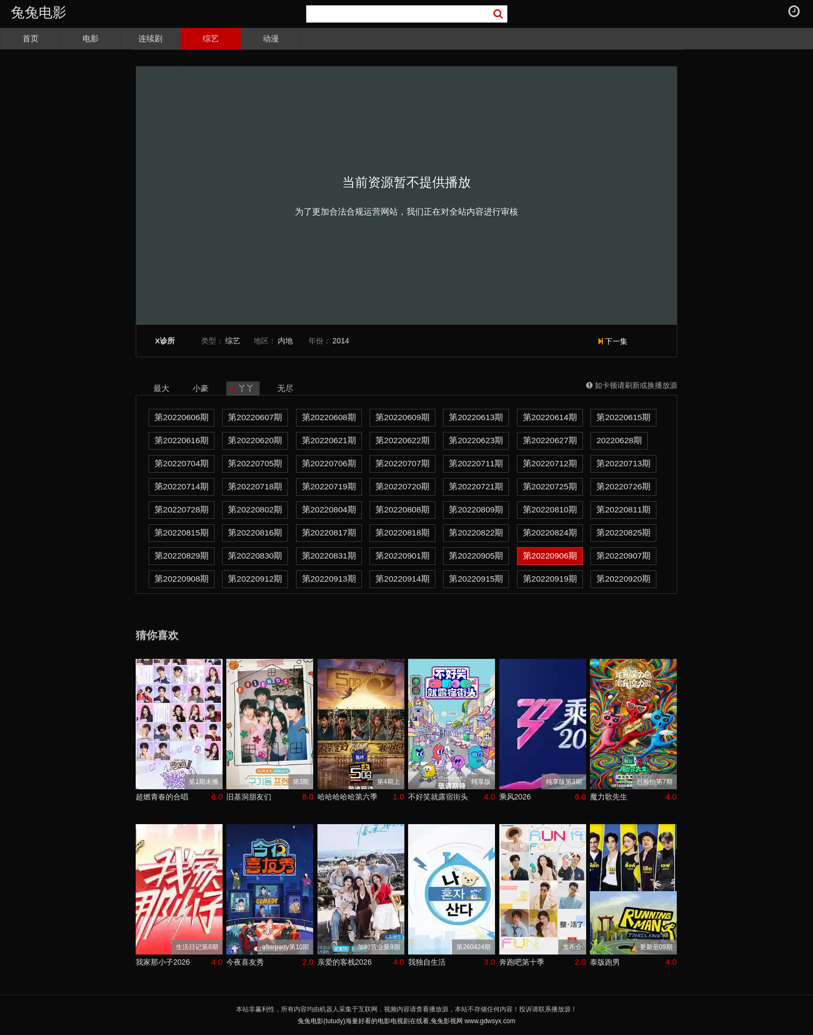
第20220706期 (329, 463)
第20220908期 (181, 578)
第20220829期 (181, 555)
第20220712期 (550, 463)
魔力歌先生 (608, 796)
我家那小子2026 (163, 962)
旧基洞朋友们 (248, 796)
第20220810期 (550, 509)
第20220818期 (402, 532)
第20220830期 (255, 555)
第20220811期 (623, 509)
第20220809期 (476, 509)
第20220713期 (623, 463)
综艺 (211, 38)
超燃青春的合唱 (162, 796)
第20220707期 (402, 463)
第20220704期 (181, 463)
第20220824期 (550, 532)
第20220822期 (476, 532)
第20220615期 (623, 417)
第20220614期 (550, 417)
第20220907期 (623, 555)
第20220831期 (329, 555)
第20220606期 (181, 417)
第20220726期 (623, 486)
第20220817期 (329, 532)
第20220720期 (402, 486)
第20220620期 (255, 440)
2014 (340, 340)
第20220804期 (329, 509)
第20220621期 (329, 440)
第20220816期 (255, 532)
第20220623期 (476, 440)
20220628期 (619, 440)
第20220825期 (623, 532)
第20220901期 (402, 555)
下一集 (612, 341)
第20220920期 (623, 578)
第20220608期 (329, 417)
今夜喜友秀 (245, 962)
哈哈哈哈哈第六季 (347, 796)
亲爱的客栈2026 (344, 962)
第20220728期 (181, 509)
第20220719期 (329, 486)
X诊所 (165, 341)
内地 (285, 340)
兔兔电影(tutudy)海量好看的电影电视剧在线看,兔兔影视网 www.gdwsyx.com (406, 1021)
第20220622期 (402, 440)
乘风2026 (515, 796)
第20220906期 (550, 555)
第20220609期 (402, 417)
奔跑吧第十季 (521, 962)
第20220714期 (181, 486)
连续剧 (150, 38)
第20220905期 (476, 555)
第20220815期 (181, 532)
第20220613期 (476, 417)
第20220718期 (255, 486)
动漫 (271, 38)
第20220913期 (329, 578)
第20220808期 (402, 509)
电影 (91, 38)
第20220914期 (402, 578)
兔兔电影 (38, 12)
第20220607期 (255, 417)
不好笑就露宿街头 (438, 796)
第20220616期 (181, 440)
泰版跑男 (605, 962)
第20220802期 (255, 509)
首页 (31, 38)
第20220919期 (550, 578)
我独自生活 (427, 962)
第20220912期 (255, 578)
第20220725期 (550, 486)
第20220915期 (476, 578)
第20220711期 (476, 463)
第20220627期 (550, 440)
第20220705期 (255, 463)
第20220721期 (476, 486)
